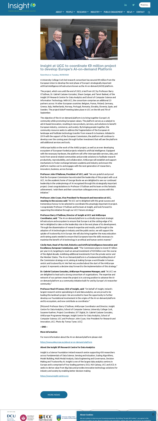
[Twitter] (133, 5)
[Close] (153, 417)
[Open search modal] (149, 12)
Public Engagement (113, 12)
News (129, 12)
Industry (95, 12)
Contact (140, 12)
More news (54, 395)
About (59, 12)
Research (82, 12)
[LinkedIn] (125, 5)
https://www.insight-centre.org (54, 376)
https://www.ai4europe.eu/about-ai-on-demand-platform (66, 342)
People (69, 12)
